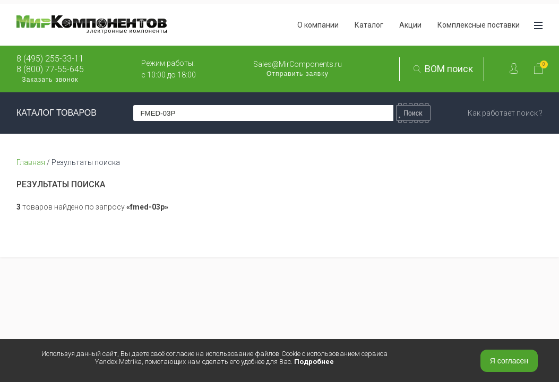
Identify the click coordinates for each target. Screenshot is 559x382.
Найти (414, 113)
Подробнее (314, 362)
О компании (318, 25)
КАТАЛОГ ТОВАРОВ (56, 112)
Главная (30, 162)
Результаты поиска (85, 162)
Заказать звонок (50, 79)
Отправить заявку (297, 73)
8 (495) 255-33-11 (50, 59)
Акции (410, 25)
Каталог (369, 25)
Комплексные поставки (478, 25)
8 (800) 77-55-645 (50, 69)
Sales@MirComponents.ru (297, 64)
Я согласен (509, 361)
